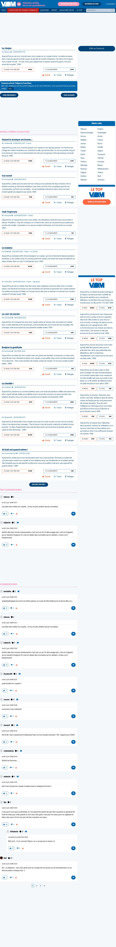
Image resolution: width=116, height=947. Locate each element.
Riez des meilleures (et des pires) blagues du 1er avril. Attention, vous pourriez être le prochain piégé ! (38, 86)
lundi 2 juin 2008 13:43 (9, 731)
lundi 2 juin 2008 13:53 (9, 782)
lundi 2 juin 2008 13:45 (9, 757)
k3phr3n (7, 523)
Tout (3, 10)
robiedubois (9, 751)
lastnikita (8, 591)
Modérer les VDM (92, 4)
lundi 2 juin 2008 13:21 (9, 503)
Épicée (54, 10)
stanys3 (7, 725)
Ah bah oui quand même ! (15, 450)
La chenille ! (7, 384)
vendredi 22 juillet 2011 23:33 (18, 837)
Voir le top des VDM (97, 202)
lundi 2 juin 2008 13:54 (9, 808)
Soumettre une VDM (69, 4)
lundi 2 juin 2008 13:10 (9, 597)
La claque (6, 48)
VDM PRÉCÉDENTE (9, 95)
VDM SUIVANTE (69, 95)
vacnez (7, 700)
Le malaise (7, 248)
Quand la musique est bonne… (17, 140)
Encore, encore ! (38, 484)
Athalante (14, 832)
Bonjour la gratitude (12, 347)
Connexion (110, 4)
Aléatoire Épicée (67, 10)
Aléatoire (44, 10)
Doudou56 (8, 674)
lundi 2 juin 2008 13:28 (9, 705)
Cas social (7, 176)
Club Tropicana (9, 212)
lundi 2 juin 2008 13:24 (9, 528)
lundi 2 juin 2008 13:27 (9, 680)
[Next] (44, 886)
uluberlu (7, 777)
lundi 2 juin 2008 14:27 (9, 864)
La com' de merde (11, 314)
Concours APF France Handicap (23, 10)
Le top (79, 10)
